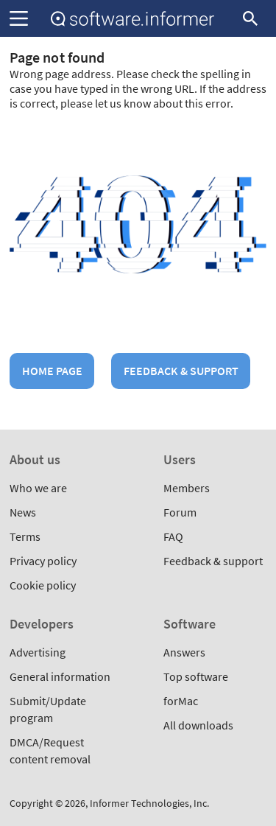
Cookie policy (43, 585)
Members (186, 487)
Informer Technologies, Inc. (149, 803)
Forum (180, 512)
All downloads (198, 725)
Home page (52, 370)
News (23, 512)
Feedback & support (181, 370)
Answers (184, 652)
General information (60, 676)
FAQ (173, 536)
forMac (180, 700)
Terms (25, 536)
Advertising (38, 652)
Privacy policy (43, 560)
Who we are (38, 487)
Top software (195, 676)
